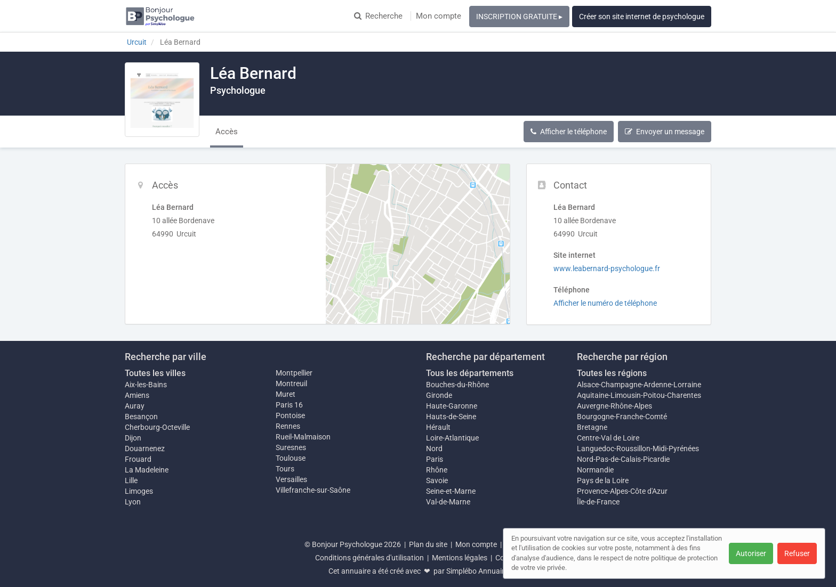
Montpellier (294, 373)
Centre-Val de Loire (608, 438)
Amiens (137, 395)
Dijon (133, 438)
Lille (131, 480)
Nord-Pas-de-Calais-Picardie (623, 459)
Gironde (439, 395)
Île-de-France (598, 502)
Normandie (595, 470)
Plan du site (428, 544)
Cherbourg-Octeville (157, 427)
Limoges (139, 491)
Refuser (797, 553)
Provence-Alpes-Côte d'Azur (622, 491)
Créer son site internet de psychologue (641, 16)
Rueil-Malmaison (303, 437)
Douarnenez (145, 448)
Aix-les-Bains (146, 384)
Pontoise (290, 415)
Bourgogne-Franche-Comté (622, 416)
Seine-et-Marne (451, 491)
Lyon (133, 502)
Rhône (436, 470)
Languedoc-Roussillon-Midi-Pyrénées (638, 448)
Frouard (138, 459)
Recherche (378, 16)
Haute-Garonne (451, 406)
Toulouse (291, 458)
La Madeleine (146, 470)
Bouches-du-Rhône (457, 384)
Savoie (437, 480)
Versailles (291, 479)
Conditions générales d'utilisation (369, 557)
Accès (226, 131)
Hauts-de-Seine (451, 416)
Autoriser (751, 553)
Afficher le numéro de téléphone (605, 303)
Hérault (438, 427)
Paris (434, 459)
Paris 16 (289, 405)
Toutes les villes (155, 373)
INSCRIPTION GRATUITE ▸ (519, 16)
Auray (134, 406)
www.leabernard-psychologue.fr (606, 268)
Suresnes (291, 447)
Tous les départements (469, 373)
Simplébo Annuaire (477, 571)
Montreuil (291, 383)
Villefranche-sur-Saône (313, 490)
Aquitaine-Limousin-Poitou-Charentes (639, 395)
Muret (285, 394)
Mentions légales (459, 557)
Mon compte (438, 16)
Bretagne (592, 427)
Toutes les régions (612, 373)
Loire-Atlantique (452, 438)
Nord (434, 448)
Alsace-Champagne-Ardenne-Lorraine (639, 384)
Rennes (288, 426)
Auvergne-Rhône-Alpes (614, 406)
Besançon (141, 416)
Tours (285, 468)
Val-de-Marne (448, 502)
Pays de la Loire (603, 480)
